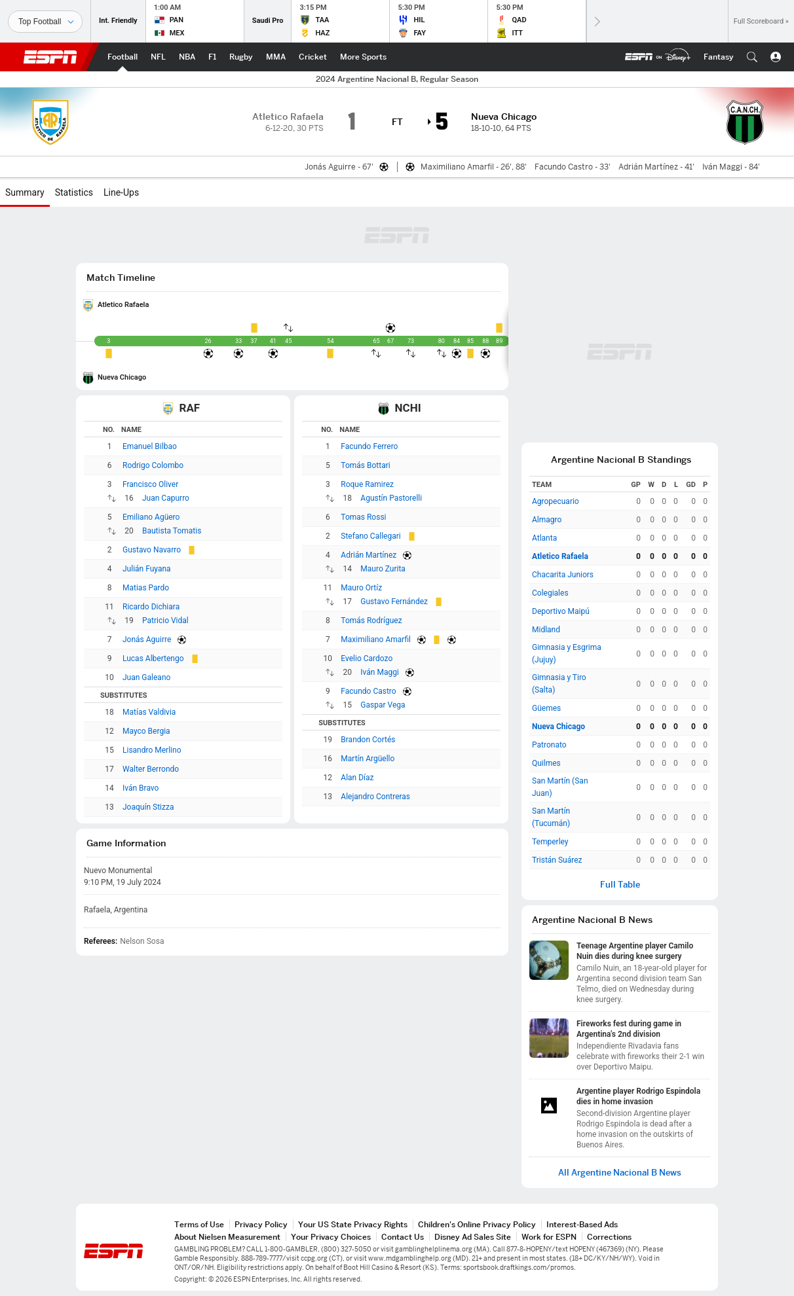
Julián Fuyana (147, 568)
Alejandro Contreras (375, 796)
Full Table (620, 885)
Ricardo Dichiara (151, 606)
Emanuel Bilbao (150, 446)
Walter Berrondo (151, 769)
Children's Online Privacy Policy (477, 1224)
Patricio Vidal (165, 620)
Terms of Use (199, 1224)
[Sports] (45, 21)
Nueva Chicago (122, 377)
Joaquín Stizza (148, 807)
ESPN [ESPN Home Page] (50, 57)
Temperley (550, 841)
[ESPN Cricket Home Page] (313, 57)
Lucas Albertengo (153, 658)
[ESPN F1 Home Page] (212, 57)
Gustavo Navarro (152, 549)
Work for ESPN (549, 1237)
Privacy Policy (261, 1224)
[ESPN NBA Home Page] (187, 57)
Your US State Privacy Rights (352, 1224)
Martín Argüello (367, 758)
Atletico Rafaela (123, 304)
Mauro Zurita (383, 568)
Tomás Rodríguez (371, 620)
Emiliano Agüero (151, 517)
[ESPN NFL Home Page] (158, 57)
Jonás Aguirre (147, 639)
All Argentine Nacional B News (619, 1173)
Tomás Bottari (365, 465)
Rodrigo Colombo (153, 465)
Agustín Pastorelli (391, 498)
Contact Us (402, 1237)
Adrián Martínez (368, 555)
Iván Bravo (141, 788)
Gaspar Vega (382, 705)
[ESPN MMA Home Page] (276, 57)
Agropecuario (555, 501)
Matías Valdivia (149, 712)
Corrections (609, 1237)
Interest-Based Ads (582, 1224)
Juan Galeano (146, 677)
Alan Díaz (357, 777)
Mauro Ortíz (361, 587)
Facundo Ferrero (369, 446)
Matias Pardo (146, 587)
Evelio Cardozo (366, 658)
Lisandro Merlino (152, 750)
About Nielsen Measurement (227, 1237)
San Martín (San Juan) (560, 787)
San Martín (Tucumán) (551, 817)
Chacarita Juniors (563, 574)
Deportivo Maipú (561, 611)
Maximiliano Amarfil (376, 639)
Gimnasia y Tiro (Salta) (559, 683)
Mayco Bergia (146, 731)
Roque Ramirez (367, 484)
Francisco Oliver (150, 484)
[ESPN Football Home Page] (122, 57)
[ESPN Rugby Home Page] (241, 57)
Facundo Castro (368, 691)
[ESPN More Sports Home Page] (363, 57)
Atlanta (544, 538)
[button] (752, 57)
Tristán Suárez (557, 860)
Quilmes (546, 763)
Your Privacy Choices (331, 1237)
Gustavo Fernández (394, 601)
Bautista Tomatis (171, 530)
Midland (546, 629)
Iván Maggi (379, 672)
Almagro (546, 519)
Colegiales (550, 593)
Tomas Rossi (363, 517)
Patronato (549, 744)
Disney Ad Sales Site (472, 1237)
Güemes (546, 708)
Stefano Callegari (370, 536)
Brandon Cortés (368, 739)
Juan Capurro (165, 498)
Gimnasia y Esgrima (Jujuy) (566, 653)
